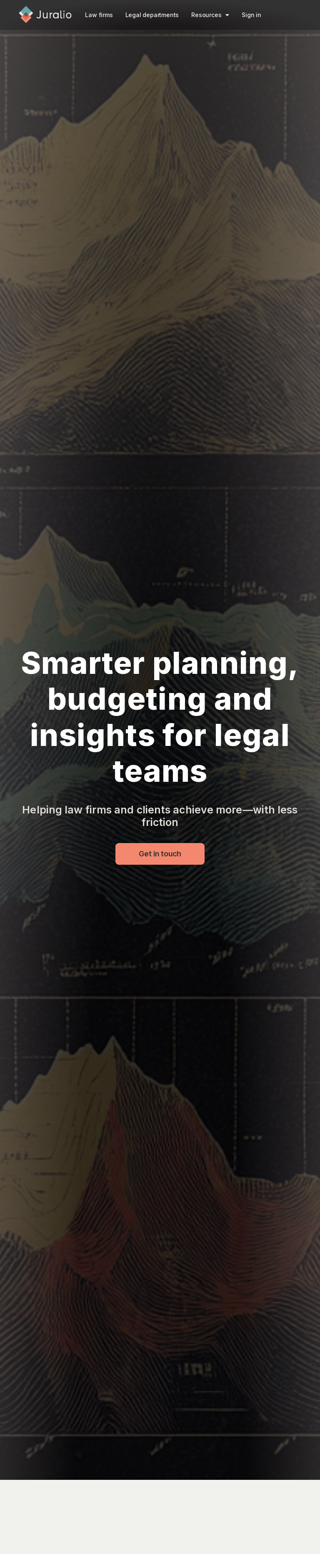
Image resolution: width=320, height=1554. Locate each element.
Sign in (251, 14)
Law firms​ (98, 14)
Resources (210, 15)
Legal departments (152, 14)
